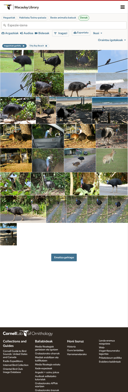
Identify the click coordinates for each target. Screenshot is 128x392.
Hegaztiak (9, 17)
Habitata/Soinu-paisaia (32, 17)
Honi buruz (75, 341)
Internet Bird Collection (16, 365)
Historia (71, 346)
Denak (84, 17)
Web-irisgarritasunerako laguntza (109, 350)
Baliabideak (44, 341)
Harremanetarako (77, 354)
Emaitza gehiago (64, 257)
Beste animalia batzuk (63, 17)
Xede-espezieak (43, 368)
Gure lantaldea (75, 350)
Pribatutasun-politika (110, 358)
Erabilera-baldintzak (110, 361)
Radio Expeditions (13, 361)
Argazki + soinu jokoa (47, 372)
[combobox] (67, 25)
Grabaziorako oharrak (47, 353)
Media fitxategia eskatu (47, 364)
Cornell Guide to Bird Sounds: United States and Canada (15, 354)
